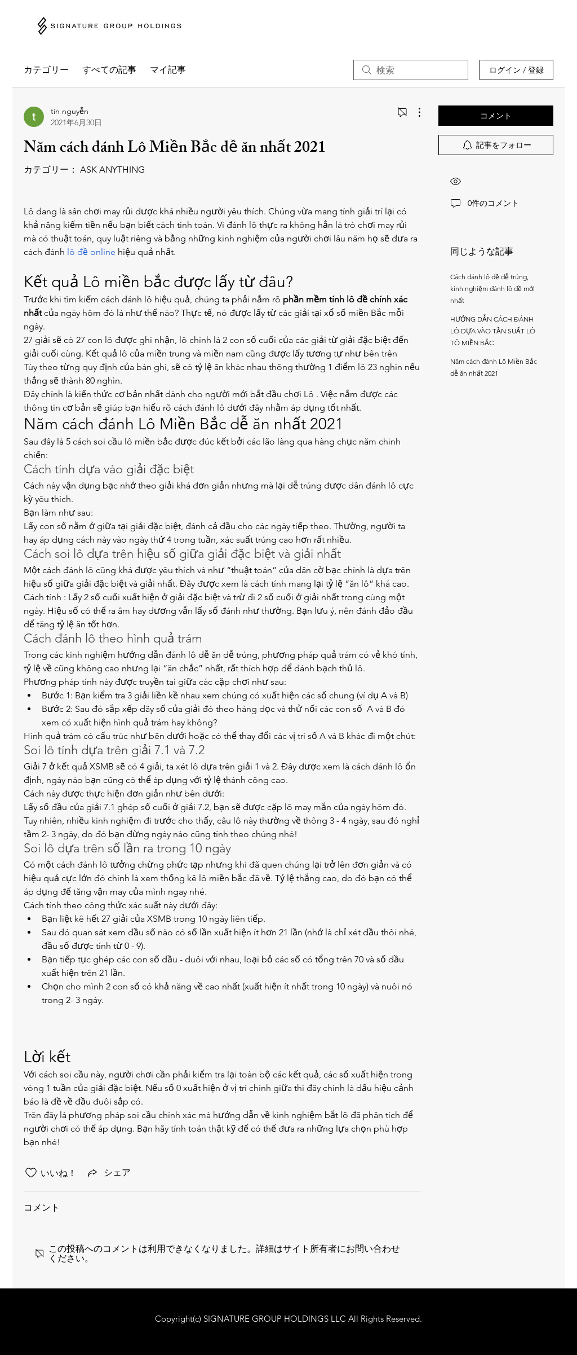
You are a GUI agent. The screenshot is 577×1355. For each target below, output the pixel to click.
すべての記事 (109, 69)
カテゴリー (46, 69)
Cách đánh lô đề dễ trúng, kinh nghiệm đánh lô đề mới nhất (492, 288)
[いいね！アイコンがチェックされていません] (31, 1173)
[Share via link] (108, 1173)
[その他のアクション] (413, 112)
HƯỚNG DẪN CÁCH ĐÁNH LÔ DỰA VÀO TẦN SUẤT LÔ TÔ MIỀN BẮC (492, 331)
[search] (410, 70)
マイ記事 (168, 69)
